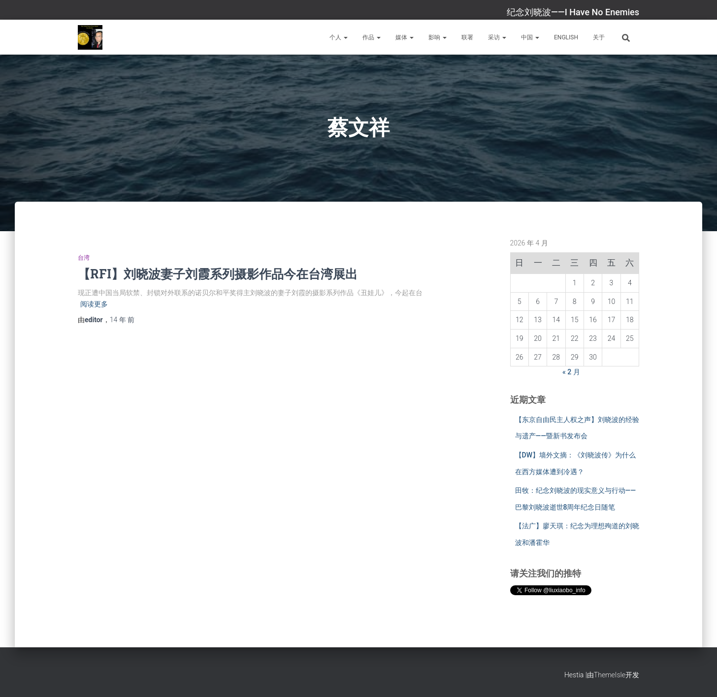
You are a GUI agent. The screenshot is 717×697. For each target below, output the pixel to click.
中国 (530, 37)
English (566, 37)
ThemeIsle (609, 675)
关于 (599, 37)
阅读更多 (94, 304)
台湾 (84, 257)
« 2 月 (571, 372)
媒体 (404, 37)
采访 (497, 37)
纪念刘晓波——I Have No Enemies (573, 12)
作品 (371, 37)
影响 (437, 37)
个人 (338, 37)
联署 (467, 37)
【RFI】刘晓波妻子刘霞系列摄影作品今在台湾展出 (218, 274)
